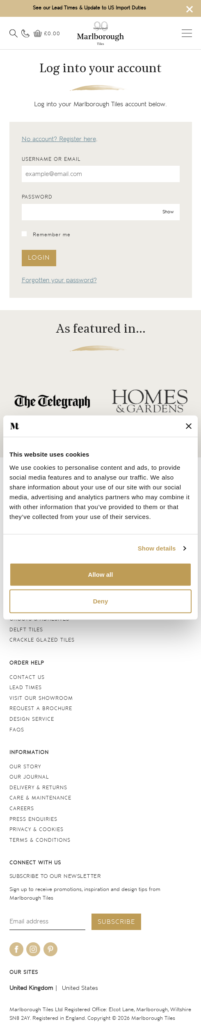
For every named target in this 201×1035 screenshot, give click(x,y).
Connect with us (35, 863)
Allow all (100, 574)
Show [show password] (168, 211)
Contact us (27, 677)
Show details (157, 548)
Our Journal (29, 777)
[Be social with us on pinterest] (50, 949)
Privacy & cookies (36, 830)
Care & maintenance (40, 798)
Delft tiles (26, 630)
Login (39, 258)
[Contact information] (25, 34)
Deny (100, 601)
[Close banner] (189, 426)
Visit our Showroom (41, 698)
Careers (21, 809)
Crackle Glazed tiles (42, 640)
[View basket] (47, 34)
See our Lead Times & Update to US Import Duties (89, 8)
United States (80, 988)
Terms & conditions (40, 840)
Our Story (25, 767)
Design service (31, 719)
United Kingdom (31, 988)
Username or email (51, 159)
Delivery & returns (38, 788)
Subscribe (116, 922)
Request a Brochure (40, 709)
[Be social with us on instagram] (33, 949)
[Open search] (13, 34)
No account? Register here (59, 139)
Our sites (23, 972)
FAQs (16, 730)
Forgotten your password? (59, 280)
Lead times (25, 688)
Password (37, 197)
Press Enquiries (33, 819)
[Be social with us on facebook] (16, 949)
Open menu (187, 33)
